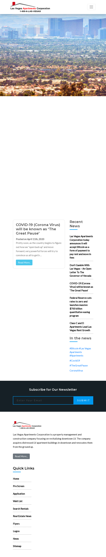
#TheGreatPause (79, 365)
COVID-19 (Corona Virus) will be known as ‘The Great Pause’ (38, 229)
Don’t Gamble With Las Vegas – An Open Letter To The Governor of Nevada (80, 270)
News (16, 538)
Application (19, 493)
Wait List (17, 501)
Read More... (21, 456)
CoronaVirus (76, 370)
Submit (83, 400)
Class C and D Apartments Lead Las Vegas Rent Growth (81, 327)
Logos (16, 531)
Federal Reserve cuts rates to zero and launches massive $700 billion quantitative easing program (81, 306)
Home (16, 478)
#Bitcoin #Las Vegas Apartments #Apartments (80, 352)
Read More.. (24, 262)
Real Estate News (22, 516)
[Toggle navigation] (91, 7)
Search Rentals (21, 508)
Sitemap (17, 546)
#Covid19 (75, 360)
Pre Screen (18, 486)
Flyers (16, 523)
